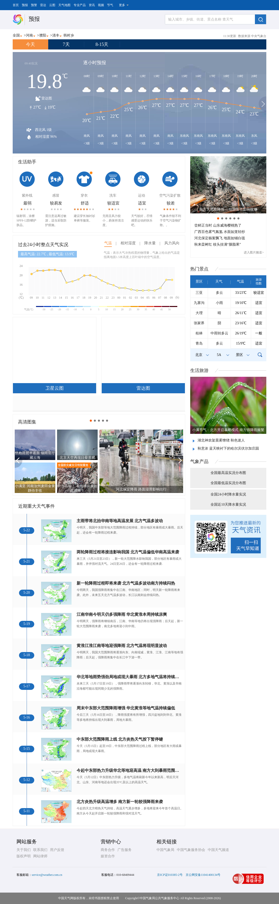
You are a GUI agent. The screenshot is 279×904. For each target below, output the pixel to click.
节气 (110, 5)
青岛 (199, 343)
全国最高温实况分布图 (228, 473)
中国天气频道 (218, 850)
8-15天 (102, 44)
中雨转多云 (219, 333)
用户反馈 (57, 850)
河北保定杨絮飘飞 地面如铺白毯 (219, 238)
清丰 (55, 35)
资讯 (92, 5)
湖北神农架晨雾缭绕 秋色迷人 (221, 440)
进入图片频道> (254, 252)
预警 (34, 5)
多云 (219, 293)
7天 (66, 44)
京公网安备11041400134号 (203, 875)
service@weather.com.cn (47, 875)
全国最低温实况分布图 (228, 483)
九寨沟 (199, 303)
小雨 (219, 303)
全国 (16, 35)
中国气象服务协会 (191, 850)
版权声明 (23, 856)
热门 (199, 268)
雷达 (43, 5)
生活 (199, 370)
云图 (52, 5)
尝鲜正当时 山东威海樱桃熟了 (217, 225)
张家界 (199, 323)
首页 (16, 5)
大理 (199, 313)
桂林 (199, 333)
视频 (101, 5)
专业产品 (80, 5)
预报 (25, 5)
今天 (30, 44)
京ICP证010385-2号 (170, 875)
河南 (29, 35)
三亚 (199, 293)
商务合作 (108, 850)
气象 (199, 461)
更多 (122, 5)
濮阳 (42, 35)
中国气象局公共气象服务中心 (159, 898)
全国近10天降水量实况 (228, 504)
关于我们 (23, 850)
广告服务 (124, 850)
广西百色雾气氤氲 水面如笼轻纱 (219, 232)
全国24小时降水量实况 (228, 494)
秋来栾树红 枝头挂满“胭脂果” (217, 244)
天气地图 (64, 5)
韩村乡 (68, 35)
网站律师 (40, 856)
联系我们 (40, 850)
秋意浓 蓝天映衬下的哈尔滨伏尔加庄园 (228, 448)
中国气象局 (165, 850)
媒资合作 (108, 856)
